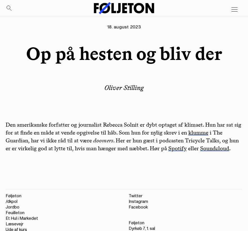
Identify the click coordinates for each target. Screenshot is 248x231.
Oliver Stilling (124, 88)
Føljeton (13, 196)
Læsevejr (14, 224)
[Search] (9, 8)
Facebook (138, 207)
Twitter (135, 196)
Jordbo (12, 207)
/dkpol (11, 202)
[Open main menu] (234, 9)
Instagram (138, 202)
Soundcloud (214, 148)
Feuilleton (15, 213)
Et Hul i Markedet (22, 218)
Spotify (177, 148)
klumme (198, 132)
